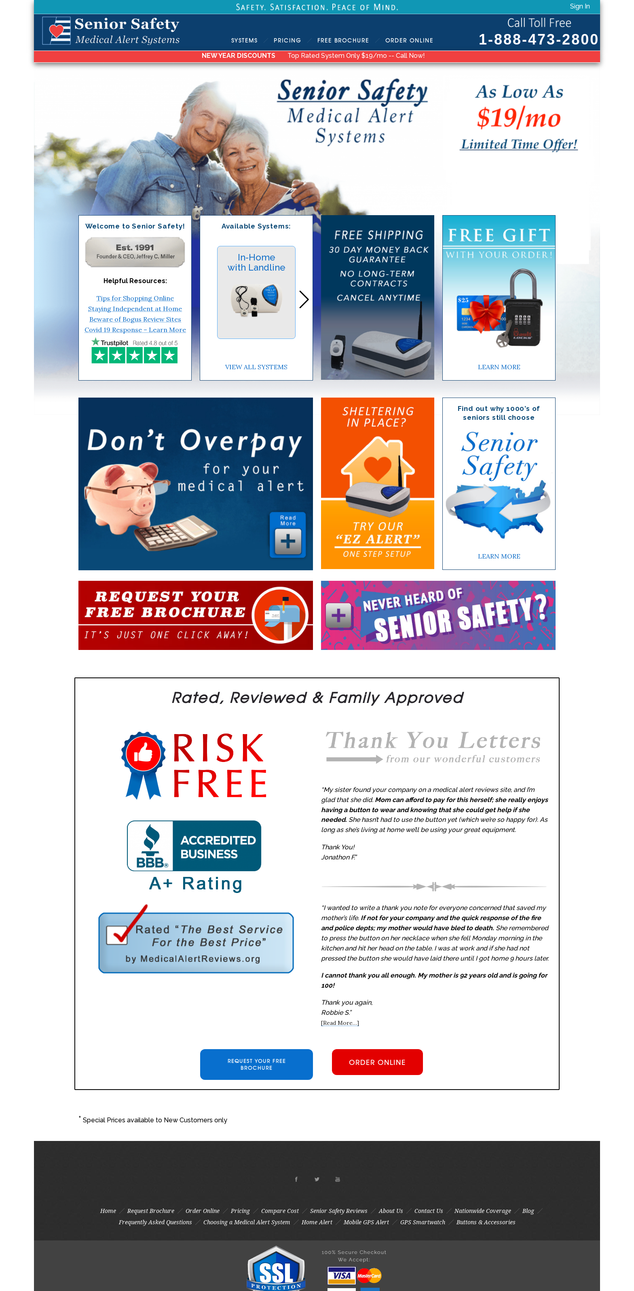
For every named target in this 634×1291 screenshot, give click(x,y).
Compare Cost (280, 1211)
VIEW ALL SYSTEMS (256, 367)
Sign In (580, 6)
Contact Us (428, 1211)
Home (108, 1211)
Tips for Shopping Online (135, 298)
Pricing (287, 40)
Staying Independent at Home (135, 309)
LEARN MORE (499, 367)
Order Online (203, 1211)
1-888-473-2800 (539, 39)
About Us (391, 1211)
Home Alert (317, 1222)
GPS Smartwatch (422, 1222)
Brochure (343, 40)
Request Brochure (150, 1211)
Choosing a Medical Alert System (246, 1222)
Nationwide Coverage (482, 1211)
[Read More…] (340, 1022)
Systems (244, 40)
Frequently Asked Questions (155, 1222)
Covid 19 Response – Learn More (135, 330)
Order (409, 40)
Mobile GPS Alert (366, 1222)
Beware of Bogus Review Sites (135, 319)
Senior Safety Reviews (339, 1211)
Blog (528, 1211)
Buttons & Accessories (486, 1222)
